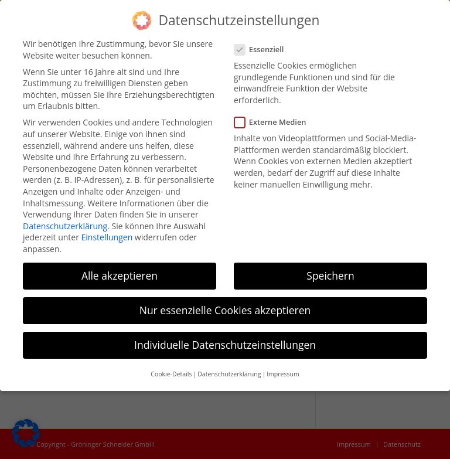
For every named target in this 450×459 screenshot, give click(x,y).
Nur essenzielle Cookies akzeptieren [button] (225, 310)
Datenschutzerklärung (65, 226)
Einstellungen (107, 237)
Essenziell (264, 49)
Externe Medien (275, 122)
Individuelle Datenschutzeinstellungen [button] (225, 345)
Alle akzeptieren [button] (119, 275)
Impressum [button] (283, 374)
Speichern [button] (330, 275)
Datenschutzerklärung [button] (229, 374)
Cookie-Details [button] (171, 374)
